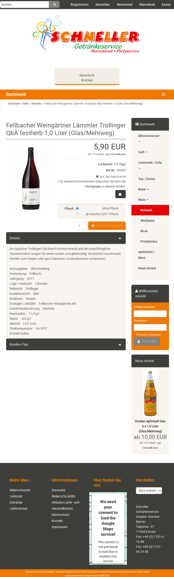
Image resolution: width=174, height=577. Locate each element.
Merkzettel (125, 4)
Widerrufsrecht (20, 490)
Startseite (58, 490)
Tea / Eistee (146, 179)
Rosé (144, 231)
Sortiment (16, 94)
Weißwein (147, 220)
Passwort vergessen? (149, 334)
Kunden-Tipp (66, 344)
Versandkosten (118, 154)
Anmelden (102, 4)
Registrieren (80, 4)
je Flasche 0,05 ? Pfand (97, 214)
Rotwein (146, 210)
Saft (142, 152)
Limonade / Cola (150, 165)
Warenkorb (147, 4)
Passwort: (141, 320)
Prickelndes (148, 241)
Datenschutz (61, 514)
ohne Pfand (97, 208)
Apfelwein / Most (146, 255)
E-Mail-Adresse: (144, 307)
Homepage (93, 186)
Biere (143, 189)
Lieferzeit (16, 496)
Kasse (166, 4)
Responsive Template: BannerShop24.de (106, 572)
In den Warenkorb (107, 226)
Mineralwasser (149, 138)
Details (66, 238)
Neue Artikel (147, 268)
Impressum (60, 527)
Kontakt (57, 521)
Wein (143, 200)
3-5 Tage (120, 164)
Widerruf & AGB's (63, 496)
